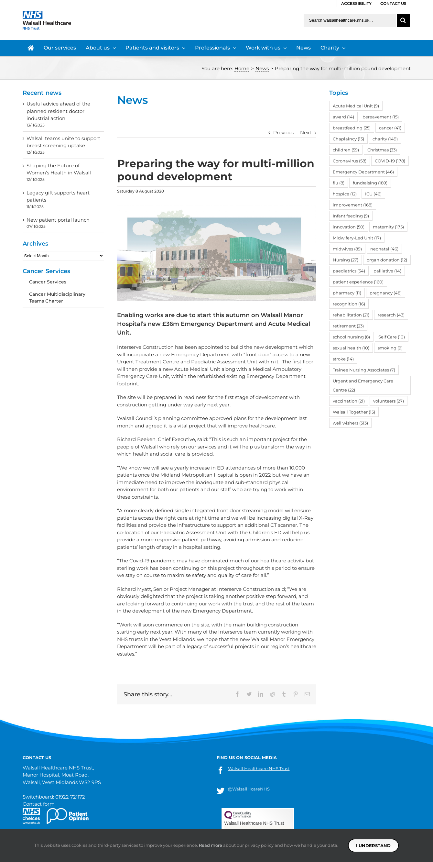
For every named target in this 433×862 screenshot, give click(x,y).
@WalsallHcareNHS (249, 788)
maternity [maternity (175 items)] (388, 226)
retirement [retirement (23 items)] (348, 325)
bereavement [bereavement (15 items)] (381, 116)
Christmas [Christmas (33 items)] (382, 149)
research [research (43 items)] (391, 314)
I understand (373, 845)
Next (305, 132)
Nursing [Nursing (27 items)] (345, 259)
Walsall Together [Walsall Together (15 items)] (354, 411)
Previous (283, 132)
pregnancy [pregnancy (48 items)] (386, 292)
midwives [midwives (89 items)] (347, 248)
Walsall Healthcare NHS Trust (259, 768)
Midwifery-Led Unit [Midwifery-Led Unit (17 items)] (357, 237)
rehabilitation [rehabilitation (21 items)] (351, 314)
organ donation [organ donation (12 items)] (387, 259)
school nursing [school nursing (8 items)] (351, 336)
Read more (210, 845)
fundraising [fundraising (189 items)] (370, 182)
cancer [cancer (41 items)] (390, 127)
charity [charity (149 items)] (385, 138)
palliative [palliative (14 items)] (387, 270)
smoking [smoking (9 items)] (390, 347)
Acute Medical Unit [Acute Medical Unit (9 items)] (356, 105)
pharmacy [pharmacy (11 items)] (347, 292)
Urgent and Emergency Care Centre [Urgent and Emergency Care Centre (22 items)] (363, 385)
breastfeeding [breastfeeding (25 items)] (352, 127)
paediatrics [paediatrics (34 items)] (349, 270)
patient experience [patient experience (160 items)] (358, 281)
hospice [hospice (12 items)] (345, 193)
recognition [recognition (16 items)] (349, 303)
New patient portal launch (58, 220)
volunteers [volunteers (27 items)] (388, 400)
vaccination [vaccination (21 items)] (349, 400)
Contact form (39, 804)
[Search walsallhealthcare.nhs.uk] (350, 20)
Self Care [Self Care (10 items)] (391, 336)
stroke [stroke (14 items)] (343, 358)
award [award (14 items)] (343, 116)
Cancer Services (47, 282)
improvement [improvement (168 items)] (353, 204)
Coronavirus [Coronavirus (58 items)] (349, 160)
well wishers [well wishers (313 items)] (350, 422)
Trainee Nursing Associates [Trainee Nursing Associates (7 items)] (364, 369)
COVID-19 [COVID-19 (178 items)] (390, 160)
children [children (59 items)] (346, 149)
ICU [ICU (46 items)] (373, 193)
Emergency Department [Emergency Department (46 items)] (363, 171)
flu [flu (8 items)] (338, 182)
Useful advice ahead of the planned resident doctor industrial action (58, 111)
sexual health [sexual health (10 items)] (351, 347)
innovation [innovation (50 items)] (348, 226)
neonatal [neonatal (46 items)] (384, 248)
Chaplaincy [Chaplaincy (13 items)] (348, 138)
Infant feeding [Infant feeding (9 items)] (351, 215)
